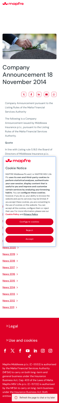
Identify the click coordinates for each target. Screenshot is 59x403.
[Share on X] (23, 94)
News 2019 (9, 254)
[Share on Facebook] (31, 94)
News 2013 (9, 294)
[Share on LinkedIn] (38, 94)
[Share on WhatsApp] (53, 94)
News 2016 (9, 274)
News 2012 (9, 300)
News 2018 (9, 260)
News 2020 (9, 247)
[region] (29, 201)
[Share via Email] (46, 94)
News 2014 (9, 287)
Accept (30, 239)
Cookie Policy (12, 214)
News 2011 (8, 307)
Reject (29, 230)
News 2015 (9, 280)
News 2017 (9, 267)
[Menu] (54, 4)
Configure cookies (29, 221)
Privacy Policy (31, 214)
